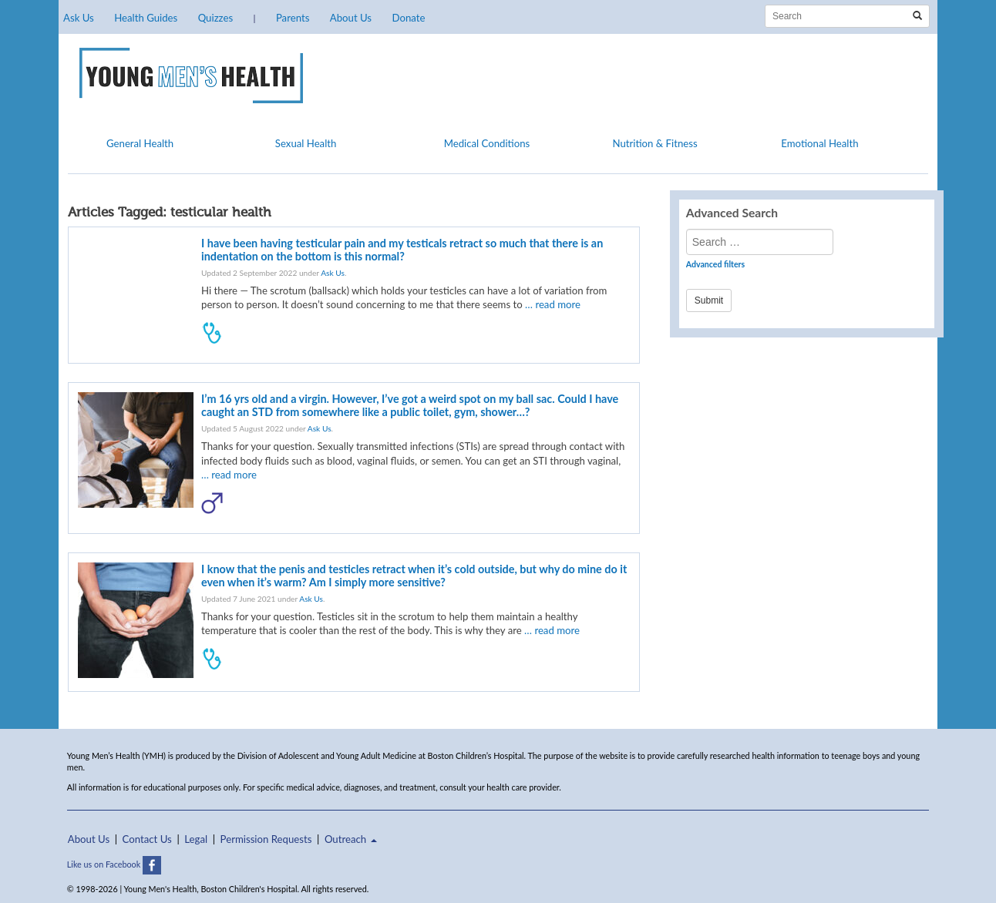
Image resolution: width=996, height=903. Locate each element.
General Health (139, 143)
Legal (195, 839)
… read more (552, 304)
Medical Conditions (487, 143)
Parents (292, 18)
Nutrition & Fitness (654, 143)
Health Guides (145, 18)
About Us (351, 18)
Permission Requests (266, 839)
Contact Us (147, 839)
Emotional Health (819, 143)
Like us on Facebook (114, 864)
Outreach (351, 839)
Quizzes (215, 18)
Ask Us (78, 18)
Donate (408, 18)
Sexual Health (306, 143)
